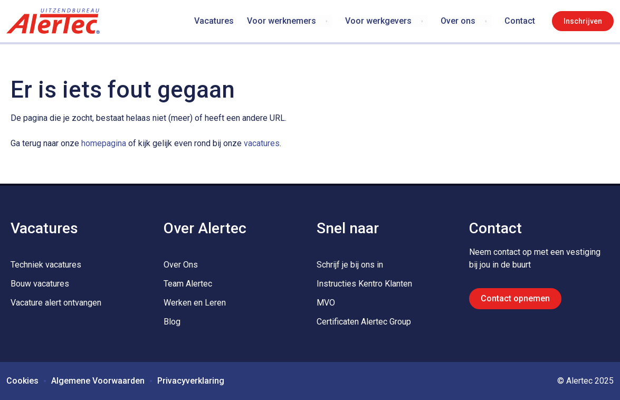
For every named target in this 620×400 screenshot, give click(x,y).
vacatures (262, 143)
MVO (326, 303)
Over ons (458, 21)
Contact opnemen (515, 298)
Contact (519, 21)
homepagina (103, 143)
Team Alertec (188, 284)
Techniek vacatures (46, 265)
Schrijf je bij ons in (350, 265)
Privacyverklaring (190, 381)
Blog (172, 322)
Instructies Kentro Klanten (364, 284)
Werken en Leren (195, 303)
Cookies (22, 381)
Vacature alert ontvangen (56, 303)
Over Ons (181, 265)
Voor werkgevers (378, 21)
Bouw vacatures (40, 284)
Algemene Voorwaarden (98, 381)
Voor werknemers (281, 21)
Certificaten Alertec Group (364, 322)
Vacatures (214, 21)
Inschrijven (583, 21)
